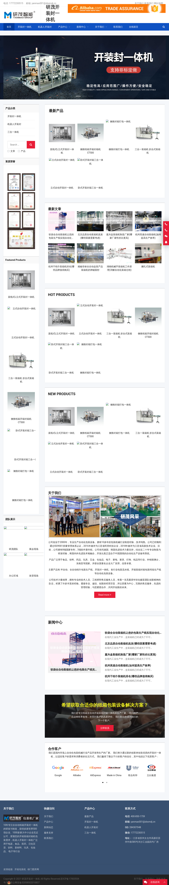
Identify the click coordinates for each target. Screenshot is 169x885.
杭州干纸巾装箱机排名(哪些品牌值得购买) (129, 674)
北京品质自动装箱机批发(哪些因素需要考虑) (130, 641)
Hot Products (60, 294)
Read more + (104, 593)
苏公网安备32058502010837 (25, 880)
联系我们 (149, 3)
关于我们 (139, 3)
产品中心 (48, 820)
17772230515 (16, 3)
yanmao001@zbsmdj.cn (44, 3)
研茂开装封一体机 (31, 877)
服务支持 (48, 830)
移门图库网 (33, 867)
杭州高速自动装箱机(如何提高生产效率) (128, 663)
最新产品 (55, 110)
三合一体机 (13, 132)
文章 (11, 151)
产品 (21, 151)
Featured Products (15, 259)
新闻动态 (48, 825)
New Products (60, 393)
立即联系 (104, 726)
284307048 (135, 825)
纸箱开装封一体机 (29, 823)
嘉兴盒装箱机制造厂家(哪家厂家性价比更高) (130, 652)
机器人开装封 (14, 124)
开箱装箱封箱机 (27, 834)
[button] (78, 95)
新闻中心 (54, 621)
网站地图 (158, 3)
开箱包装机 (20, 867)
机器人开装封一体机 (23, 838)
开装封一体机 (14, 116)
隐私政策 (161, 877)
